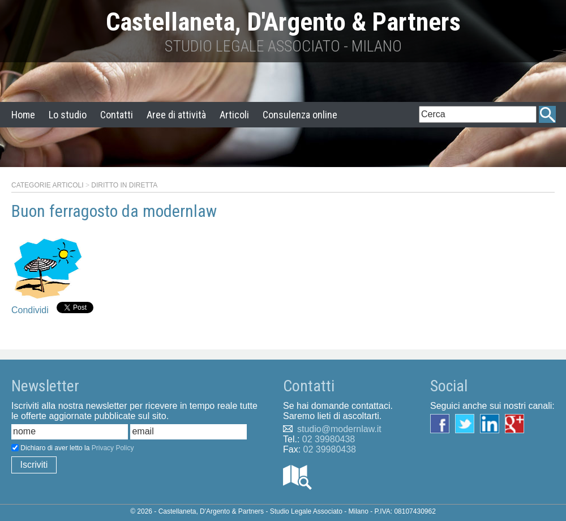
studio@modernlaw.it (339, 429)
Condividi (30, 310)
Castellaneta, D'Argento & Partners (283, 22)
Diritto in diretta (124, 185)
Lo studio (68, 115)
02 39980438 (328, 439)
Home (23, 115)
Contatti (116, 115)
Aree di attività (176, 115)
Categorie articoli (47, 185)
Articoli (234, 115)
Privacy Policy (113, 448)
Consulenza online (300, 115)
